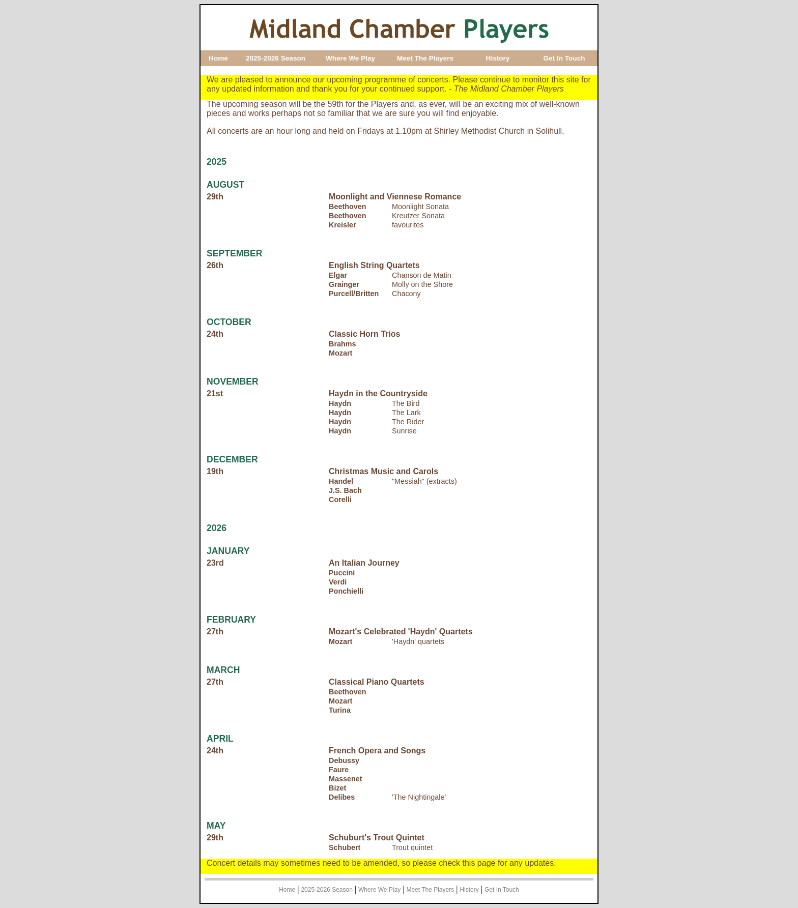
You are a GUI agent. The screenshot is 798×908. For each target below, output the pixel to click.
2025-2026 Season (275, 58)
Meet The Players (425, 58)
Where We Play (350, 58)
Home (218, 58)
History (498, 58)
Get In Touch (564, 58)
